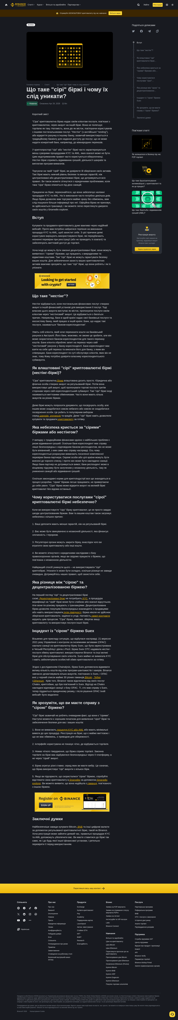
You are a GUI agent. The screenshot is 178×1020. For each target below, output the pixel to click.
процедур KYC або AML (69, 729)
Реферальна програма (144, 910)
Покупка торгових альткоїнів (117, 984)
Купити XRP (110, 974)
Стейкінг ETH (82, 930)
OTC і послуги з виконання (145, 917)
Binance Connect (112, 926)
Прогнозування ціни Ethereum (117, 961)
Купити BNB (110, 971)
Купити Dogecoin (112, 977)
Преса (50, 920)
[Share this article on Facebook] (141, 31)
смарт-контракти (100, 615)
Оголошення (53, 914)
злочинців (55, 415)
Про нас (51, 907)
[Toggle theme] (172, 4)
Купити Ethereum (112, 981)
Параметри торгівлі (142, 959)
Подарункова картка (85, 920)
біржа (59, 380)
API (136, 952)
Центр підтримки (141, 942)
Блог (50, 937)
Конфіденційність (55, 930)
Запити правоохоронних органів (147, 966)
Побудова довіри (54, 934)
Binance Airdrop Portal (143, 963)
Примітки (51, 947)
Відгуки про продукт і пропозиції (147, 946)
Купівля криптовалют (85, 910)
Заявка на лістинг (113, 916)
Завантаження (53, 951)
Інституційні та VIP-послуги (116, 919)
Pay (78, 914)
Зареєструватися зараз (147, 249)
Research (80, 940)
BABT (79, 937)
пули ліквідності (72, 612)
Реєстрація (157, 5)
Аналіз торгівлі (140, 924)
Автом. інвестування (85, 927)
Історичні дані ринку (143, 920)
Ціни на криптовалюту (114, 941)
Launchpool (81, 924)
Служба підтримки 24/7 (144, 939)
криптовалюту (65, 419)
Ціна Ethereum (111, 948)
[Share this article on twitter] (133, 31)
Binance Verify (140, 956)
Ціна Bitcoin (110, 945)
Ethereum (38, 680)
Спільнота (52, 940)
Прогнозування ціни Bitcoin (116, 957)
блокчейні (74, 780)
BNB (80, 826)
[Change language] (167, 5)
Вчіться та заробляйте (114, 938)
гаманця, (92, 783)
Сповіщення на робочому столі (60, 954)
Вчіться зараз (115, 13)
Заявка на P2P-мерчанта (115, 907)
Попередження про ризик (58, 944)
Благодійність (82, 944)
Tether (97, 677)
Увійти (146, 5)
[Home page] (18, 5)
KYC (85, 598)
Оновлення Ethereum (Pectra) (117, 964)
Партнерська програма (144, 907)
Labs (108, 923)
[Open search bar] (138, 5)
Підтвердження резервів (144, 927)
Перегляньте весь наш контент (89, 888)
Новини (51, 917)
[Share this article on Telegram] (149, 31)
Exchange (80, 907)
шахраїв (44, 415)
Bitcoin (88, 677)
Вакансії (51, 910)
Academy (80, 917)
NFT (78, 934)
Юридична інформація (57, 924)
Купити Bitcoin (111, 967)
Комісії (137, 949)
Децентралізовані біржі (52, 598)
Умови (50, 927)
